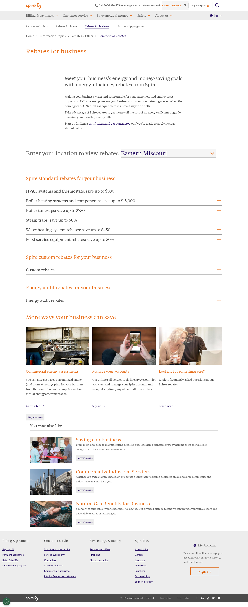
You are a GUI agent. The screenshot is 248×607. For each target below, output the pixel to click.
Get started (33, 406)
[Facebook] (196, 598)
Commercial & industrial (57, 570)
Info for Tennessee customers (60, 576)
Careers (139, 554)
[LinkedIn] (202, 598)
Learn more (166, 406)
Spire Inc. (142, 540)
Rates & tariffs (10, 560)
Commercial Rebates (112, 36)
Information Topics (53, 36)
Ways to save (35, 417)
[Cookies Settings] (6, 601)
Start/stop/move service (57, 549)
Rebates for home (66, 26)
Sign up (96, 406)
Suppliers (140, 570)
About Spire (141, 549)
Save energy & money (112, 15)
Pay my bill (8, 549)
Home (30, 36)
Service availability (54, 554)
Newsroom (141, 565)
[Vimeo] (219, 598)
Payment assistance (13, 554)
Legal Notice (165, 598)
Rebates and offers (37, 26)
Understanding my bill (14, 565)
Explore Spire (198, 5)
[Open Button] (217, 5)
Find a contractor (99, 560)
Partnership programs (131, 26)
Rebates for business (97, 26)
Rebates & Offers (82, 36)
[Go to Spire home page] (34, 5)
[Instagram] (207, 598)
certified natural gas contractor (109, 123)
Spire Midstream (144, 581)
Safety (141, 15)
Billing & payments (40, 15)
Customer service (75, 15)
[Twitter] (213, 598)
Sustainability (142, 576)
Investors (140, 560)
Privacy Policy (183, 598)
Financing (95, 554)
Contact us (50, 560)
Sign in (218, 15)
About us (162, 15)
